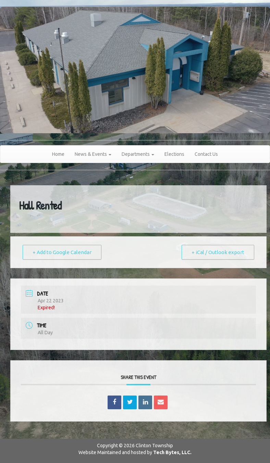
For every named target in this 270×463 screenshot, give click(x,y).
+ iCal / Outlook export (218, 252)
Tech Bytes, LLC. (172, 452)
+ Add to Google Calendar (62, 252)
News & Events (93, 154)
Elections (174, 154)
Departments (138, 154)
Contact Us (206, 154)
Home (58, 154)
